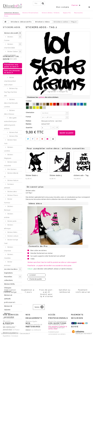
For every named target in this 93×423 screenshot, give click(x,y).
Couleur (29, 101)
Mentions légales (31, 384)
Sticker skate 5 (56, 175)
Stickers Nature (12, 180)
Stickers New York (10, 141)
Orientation (30, 112)
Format (28, 117)
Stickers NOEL (9, 284)
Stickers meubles (8, 256)
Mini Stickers (11, 169)
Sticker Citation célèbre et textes (11, 53)
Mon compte (62, 7)
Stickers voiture (12, 236)
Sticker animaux (8, 263)
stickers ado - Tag (81, 175)
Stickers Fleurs (12, 195)
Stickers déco (12, 191)
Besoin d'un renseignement (57, 384)
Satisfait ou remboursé (33, 392)
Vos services (11, 377)
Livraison (32, 275)
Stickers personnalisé (9, 315)
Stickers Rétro (12, 232)
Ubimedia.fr (87, 421)
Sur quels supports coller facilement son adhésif (47, 256)
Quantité (29, 127)
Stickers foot (13, 132)
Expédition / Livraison (10, 398)
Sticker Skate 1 (32, 175)
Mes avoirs (6, 383)
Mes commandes (8, 380)
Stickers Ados (12, 74)
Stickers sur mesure (9, 413)
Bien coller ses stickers (38, 250)
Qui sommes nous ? (9, 406)
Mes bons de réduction (10, 395)
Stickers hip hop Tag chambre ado (10, 92)
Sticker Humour (8, 201)
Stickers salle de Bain (10, 60)
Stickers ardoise (8, 215)
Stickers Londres (8, 149)
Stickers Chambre (8, 249)
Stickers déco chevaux (9, 112)
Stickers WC (11, 66)
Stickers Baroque (8, 208)
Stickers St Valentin (8, 308)
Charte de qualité (35, 279)
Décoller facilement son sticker (41, 253)
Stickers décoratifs (11, 33)
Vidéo (32, 259)
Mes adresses (7, 387)
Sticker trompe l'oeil (11, 241)
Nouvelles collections (8, 278)
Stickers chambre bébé (9, 46)
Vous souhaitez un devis (56, 387)
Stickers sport (12, 70)
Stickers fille (13, 136)
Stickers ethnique (8, 226)
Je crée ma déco (10, 269)
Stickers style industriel (10, 163)
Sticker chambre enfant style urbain (10, 81)
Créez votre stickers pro (56, 390)
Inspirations (8, 273)
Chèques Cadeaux (7, 289)
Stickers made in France (11, 410)
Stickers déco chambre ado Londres (11, 103)
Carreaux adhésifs (9, 186)
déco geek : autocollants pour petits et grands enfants (10, 123)
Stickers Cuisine (8, 38)
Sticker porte (11, 221)
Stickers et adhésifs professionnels (9, 298)
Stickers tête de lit (11, 175)
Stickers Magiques (8, 156)
